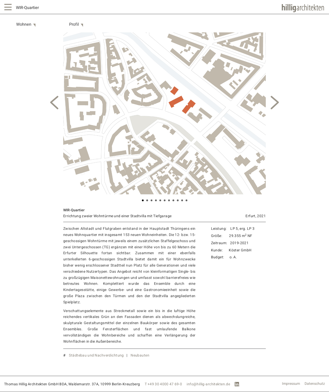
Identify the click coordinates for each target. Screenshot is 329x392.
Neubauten (140, 355)
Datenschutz (315, 383)
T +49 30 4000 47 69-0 (163, 384)
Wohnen (23, 25)
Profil (74, 25)
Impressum (291, 383)
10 (182, 200)
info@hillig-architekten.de (208, 384)
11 (186, 200)
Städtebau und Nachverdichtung (96, 355)
